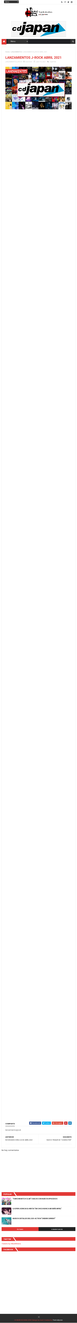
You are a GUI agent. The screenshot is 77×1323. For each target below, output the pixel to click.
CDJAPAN (53, 62)
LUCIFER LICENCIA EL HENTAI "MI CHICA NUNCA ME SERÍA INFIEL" (37, 1208)
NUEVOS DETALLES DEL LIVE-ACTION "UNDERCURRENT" (34, 1218)
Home (7, 52)
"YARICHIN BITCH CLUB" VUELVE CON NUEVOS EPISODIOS (35, 1199)
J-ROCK (19, 62)
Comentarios (57, 1229)
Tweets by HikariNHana (11, 1244)
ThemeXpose (58, 1320)
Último (20, 1229)
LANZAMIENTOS (16, 52)
